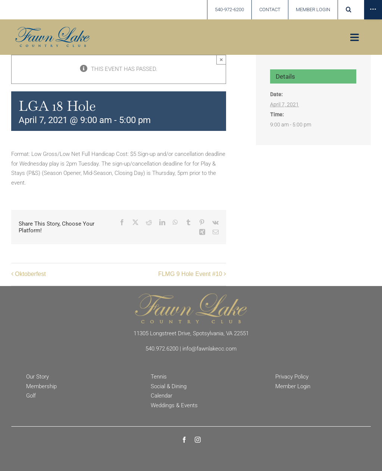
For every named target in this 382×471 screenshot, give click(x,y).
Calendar (161, 395)
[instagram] (198, 440)
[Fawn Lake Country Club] (191, 296)
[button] (348, 9)
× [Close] (221, 59)
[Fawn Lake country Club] (52, 29)
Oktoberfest (30, 274)
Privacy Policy (292, 376)
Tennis (159, 376)
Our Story (37, 376)
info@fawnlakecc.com (209, 348)
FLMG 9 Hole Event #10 (190, 274)
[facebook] (184, 440)
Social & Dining (169, 386)
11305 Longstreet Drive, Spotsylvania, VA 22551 (191, 333)
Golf (31, 395)
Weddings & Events (174, 405)
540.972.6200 (161, 348)
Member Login (292, 386)
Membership (41, 386)
